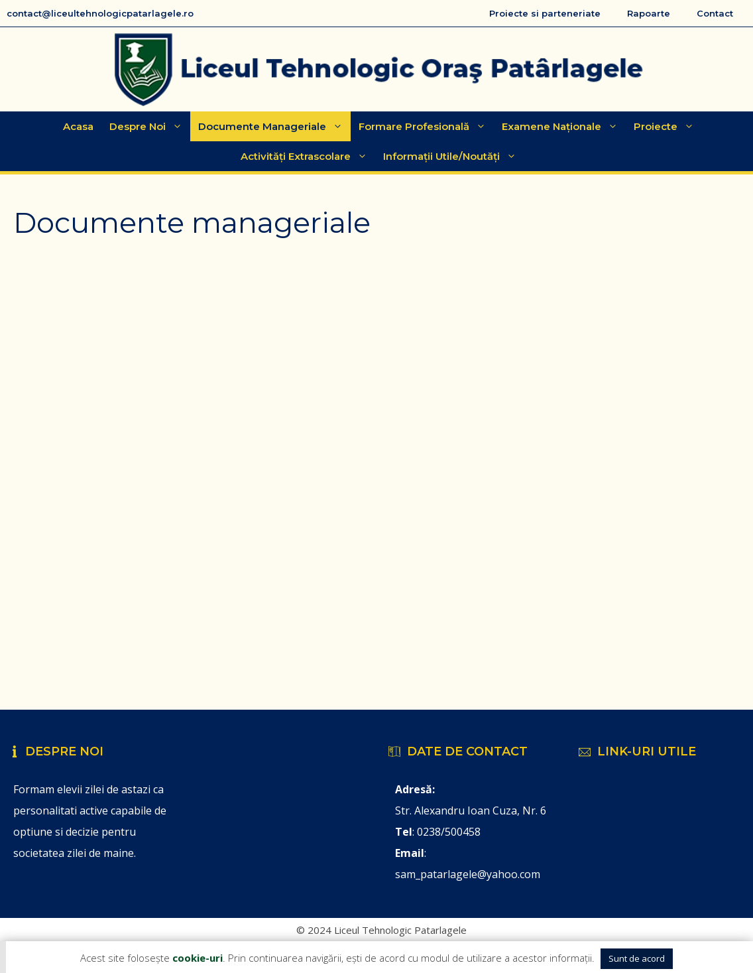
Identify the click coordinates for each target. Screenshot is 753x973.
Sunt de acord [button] (636, 958)
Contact (715, 13)
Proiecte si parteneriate (545, 13)
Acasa (78, 126)
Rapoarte (648, 13)
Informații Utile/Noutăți (453, 156)
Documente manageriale (274, 126)
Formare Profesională (426, 126)
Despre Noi (149, 126)
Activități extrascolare (308, 156)
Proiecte (668, 126)
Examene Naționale (564, 126)
